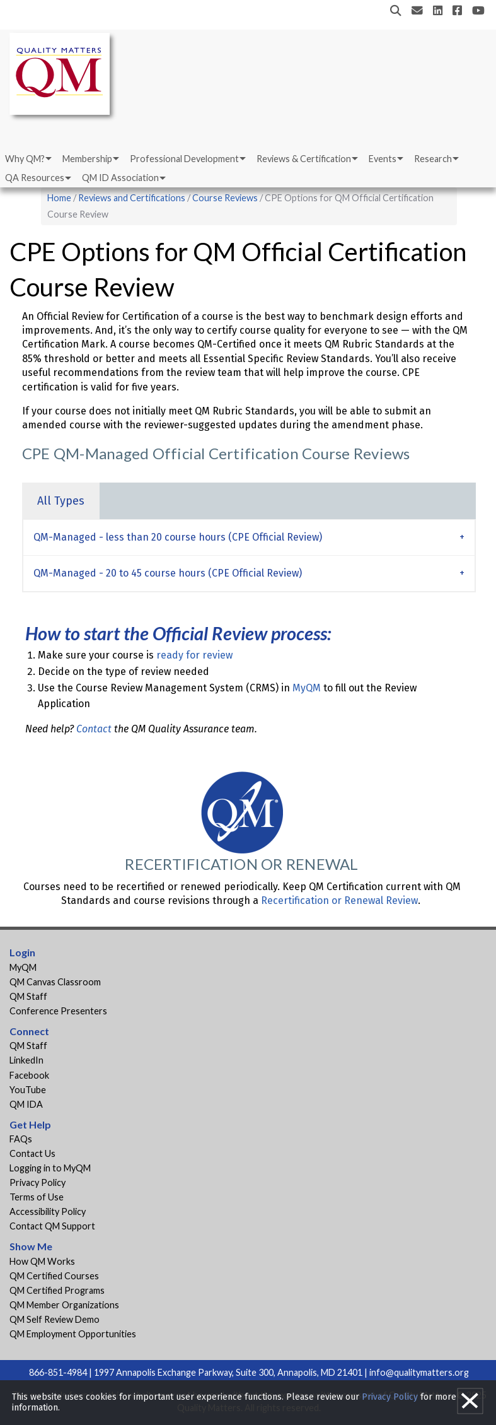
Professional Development (184, 158)
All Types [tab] (60, 501)
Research (433, 158)
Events (382, 158)
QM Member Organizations (64, 1304)
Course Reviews (225, 197)
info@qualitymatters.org (419, 1372)
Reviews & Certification (304, 158)
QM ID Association (120, 177)
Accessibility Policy (47, 1211)
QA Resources (34, 177)
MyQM (306, 688)
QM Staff (28, 996)
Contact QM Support (52, 1226)
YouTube (27, 1089)
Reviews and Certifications (131, 197)
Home (59, 197)
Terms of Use (36, 1197)
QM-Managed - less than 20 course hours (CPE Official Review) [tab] (177, 537)
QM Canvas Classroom (55, 981)
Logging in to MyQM (50, 1168)
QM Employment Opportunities (72, 1333)
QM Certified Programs (57, 1290)
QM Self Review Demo (54, 1319)
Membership (87, 158)
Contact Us (32, 1153)
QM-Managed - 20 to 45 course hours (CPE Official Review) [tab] (167, 573)
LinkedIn (26, 1060)
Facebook (29, 1075)
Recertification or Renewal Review (339, 900)
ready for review (194, 655)
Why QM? (25, 158)
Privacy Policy (37, 1182)
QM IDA (26, 1104)
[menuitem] (27, 159)
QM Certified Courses (54, 1275)
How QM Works (42, 1261)
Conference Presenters (58, 1011)
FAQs (20, 1139)
